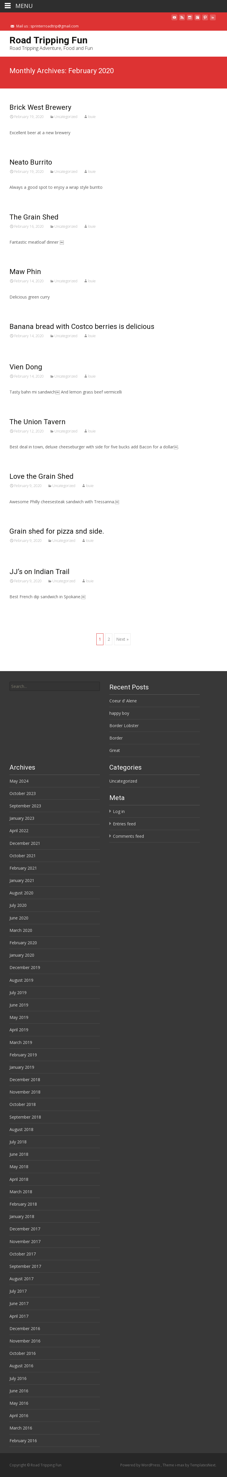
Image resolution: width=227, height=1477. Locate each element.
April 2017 (18, 1316)
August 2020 (21, 893)
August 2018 (21, 1129)
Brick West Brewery (40, 107)
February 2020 (23, 942)
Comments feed (128, 836)
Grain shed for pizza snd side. (56, 531)
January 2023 (21, 818)
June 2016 (18, 1391)
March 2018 (20, 1191)
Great (114, 750)
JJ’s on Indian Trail (39, 572)
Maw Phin (25, 272)
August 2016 (21, 1365)
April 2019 (18, 1029)
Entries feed (124, 824)
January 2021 (21, 880)
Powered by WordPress (140, 1465)
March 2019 (20, 1042)
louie (92, 116)
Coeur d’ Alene (123, 701)
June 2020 (18, 918)
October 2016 (22, 1353)
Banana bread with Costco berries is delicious (81, 326)
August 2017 (21, 1278)
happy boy (119, 713)
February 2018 (23, 1204)
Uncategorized (65, 116)
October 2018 (22, 1104)
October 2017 (22, 1254)
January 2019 (21, 1067)
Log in (119, 811)
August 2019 (21, 980)
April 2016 (18, 1415)
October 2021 (22, 855)
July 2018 (18, 1142)
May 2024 (18, 781)
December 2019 (24, 967)
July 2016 (18, 1378)
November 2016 (24, 1341)
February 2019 (23, 1055)
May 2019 (18, 1017)
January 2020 (21, 955)
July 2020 (18, 905)
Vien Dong (25, 367)
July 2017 (18, 1291)
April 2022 (18, 830)
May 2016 (18, 1403)
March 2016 (20, 1428)
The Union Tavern (37, 422)
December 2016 (24, 1328)
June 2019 (18, 1005)
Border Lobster (124, 725)
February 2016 (23, 1440)
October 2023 (22, 793)
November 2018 (24, 1092)
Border (116, 738)
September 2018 (25, 1117)
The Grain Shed (34, 217)
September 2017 (25, 1266)
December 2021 (24, 843)
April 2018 (18, 1179)
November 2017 (24, 1241)
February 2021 (23, 868)
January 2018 (21, 1216)
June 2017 (18, 1303)
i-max (180, 1465)
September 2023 (25, 806)
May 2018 (18, 1166)
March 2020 (20, 930)
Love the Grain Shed (41, 476)
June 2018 (18, 1154)
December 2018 (24, 1079)
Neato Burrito (30, 162)
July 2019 (18, 992)
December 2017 (24, 1229)
